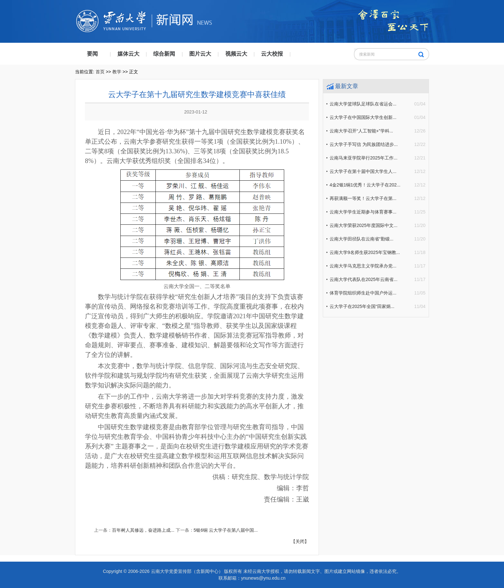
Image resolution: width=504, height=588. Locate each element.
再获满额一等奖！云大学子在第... (363, 198)
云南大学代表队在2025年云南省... (363, 279)
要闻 (92, 54)
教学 (116, 71)
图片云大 (200, 54)
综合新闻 (164, 54)
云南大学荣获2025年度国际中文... (363, 225)
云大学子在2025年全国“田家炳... (362, 306)
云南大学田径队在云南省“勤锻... (361, 238)
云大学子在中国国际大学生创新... (363, 117)
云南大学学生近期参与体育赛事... (363, 211)
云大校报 (272, 54)
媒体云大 (128, 54)
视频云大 (236, 54)
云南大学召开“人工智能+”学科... (361, 130)
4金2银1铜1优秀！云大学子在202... (365, 184)
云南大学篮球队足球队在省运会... (363, 103)
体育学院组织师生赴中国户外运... (363, 292)
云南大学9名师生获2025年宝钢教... (365, 252)
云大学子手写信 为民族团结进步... (364, 144)
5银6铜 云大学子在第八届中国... (226, 530)
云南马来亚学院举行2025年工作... (363, 157)
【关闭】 (300, 541)
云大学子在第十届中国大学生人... (363, 171)
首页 (100, 71)
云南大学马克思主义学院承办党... (363, 265)
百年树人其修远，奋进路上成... (143, 530)
